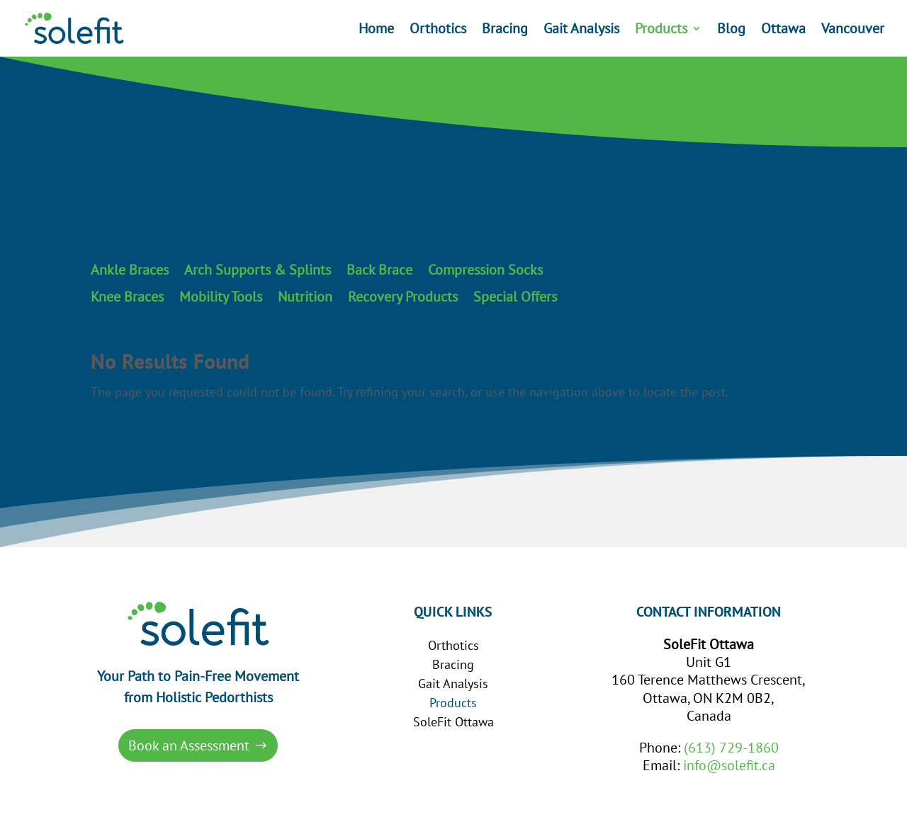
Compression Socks (485, 270)
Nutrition (305, 297)
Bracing (505, 30)
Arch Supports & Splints (257, 270)
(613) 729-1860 (731, 747)
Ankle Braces (130, 270)
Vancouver (852, 30)
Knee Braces (127, 297)
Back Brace (379, 270)
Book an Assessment (188, 745)
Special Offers (515, 297)
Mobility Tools (220, 297)
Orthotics (438, 30)
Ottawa (783, 30)
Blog (731, 30)
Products (661, 30)
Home (376, 30)
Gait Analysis (581, 30)
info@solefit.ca (729, 765)
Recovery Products (403, 297)
